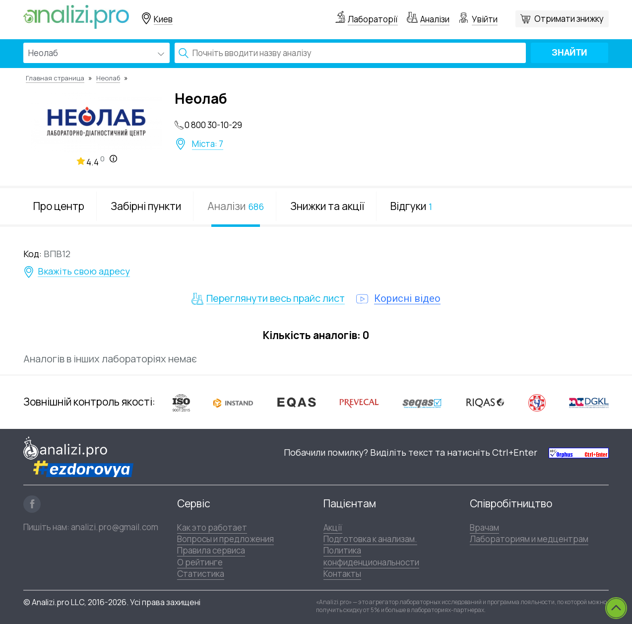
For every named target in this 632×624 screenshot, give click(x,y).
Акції (332, 527)
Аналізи (434, 19)
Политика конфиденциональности (371, 556)
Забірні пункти (146, 206)
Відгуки (411, 206)
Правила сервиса (211, 550)
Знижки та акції (327, 206)
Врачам (484, 527)
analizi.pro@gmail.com (114, 527)
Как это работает (212, 527)
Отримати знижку (569, 18)
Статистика (200, 573)
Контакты (342, 573)
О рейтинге (200, 562)
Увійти (485, 19)
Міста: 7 (207, 144)
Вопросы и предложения (225, 539)
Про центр (58, 206)
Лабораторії (373, 19)
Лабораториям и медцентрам (529, 539)
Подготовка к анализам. (370, 539)
